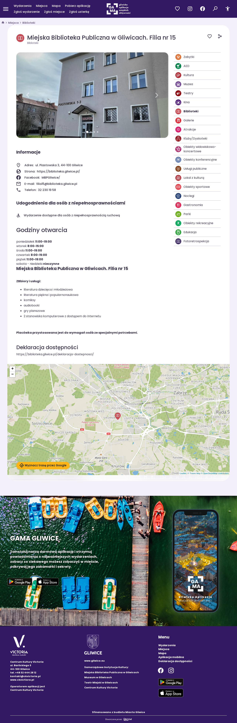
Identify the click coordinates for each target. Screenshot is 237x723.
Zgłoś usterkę (79, 12)
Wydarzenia (22, 6)
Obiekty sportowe (192, 187)
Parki (183, 214)
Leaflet (183, 473)
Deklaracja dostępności (175, 661)
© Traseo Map (194, 473)
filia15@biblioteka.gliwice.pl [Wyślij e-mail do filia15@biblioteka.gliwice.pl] (56, 184)
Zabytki (184, 57)
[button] (27, 95)
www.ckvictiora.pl (22, 680)
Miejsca (41, 6)
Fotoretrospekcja (192, 241)
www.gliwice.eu (94, 660)
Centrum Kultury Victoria (101, 687)
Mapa (56, 6)
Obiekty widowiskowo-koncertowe (195, 149)
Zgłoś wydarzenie (27, 12)
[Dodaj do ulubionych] (213, 37)
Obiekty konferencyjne (196, 160)
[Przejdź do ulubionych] (177, 9)
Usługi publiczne (191, 169)
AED (182, 66)
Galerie (184, 120)
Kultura (184, 75)
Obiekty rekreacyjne (194, 223)
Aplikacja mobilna (171, 657)
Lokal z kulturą (189, 178)
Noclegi (184, 196)
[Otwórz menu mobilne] (6, 8)
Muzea (184, 84)
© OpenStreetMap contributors (215, 473)
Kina (182, 102)
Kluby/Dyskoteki (191, 139)
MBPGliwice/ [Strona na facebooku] (51, 177)
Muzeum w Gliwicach (98, 677)
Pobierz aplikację (77, 6)
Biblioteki (28, 23)
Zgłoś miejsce (54, 12)
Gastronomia (189, 205)
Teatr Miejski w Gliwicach (101, 682)
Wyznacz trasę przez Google (42, 465)
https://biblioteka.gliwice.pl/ (58, 171)
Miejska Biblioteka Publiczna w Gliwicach (111, 672)
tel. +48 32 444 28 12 (23, 672)
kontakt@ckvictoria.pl (25, 676)
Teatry (184, 93)
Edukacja (185, 232)
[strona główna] (2, 23)
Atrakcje (185, 129)
